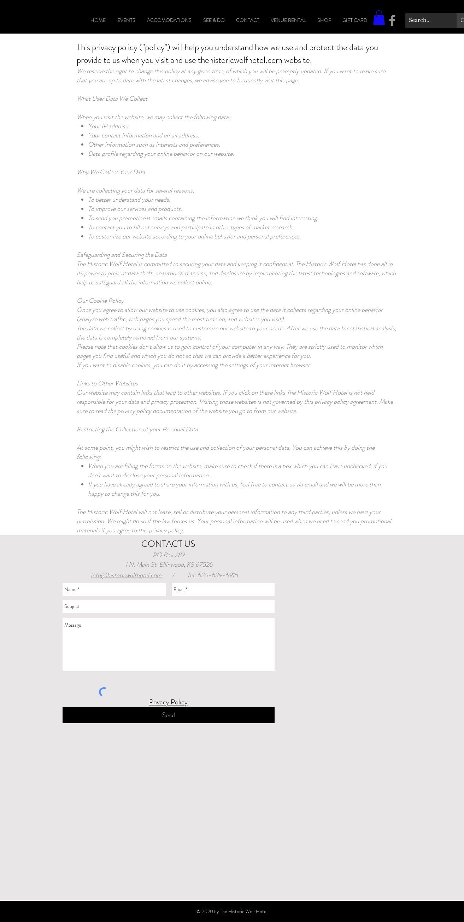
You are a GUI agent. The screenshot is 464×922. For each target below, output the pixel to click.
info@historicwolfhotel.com (126, 575)
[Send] (169, 715)
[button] (379, 17)
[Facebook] (392, 20)
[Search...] (425, 20)
